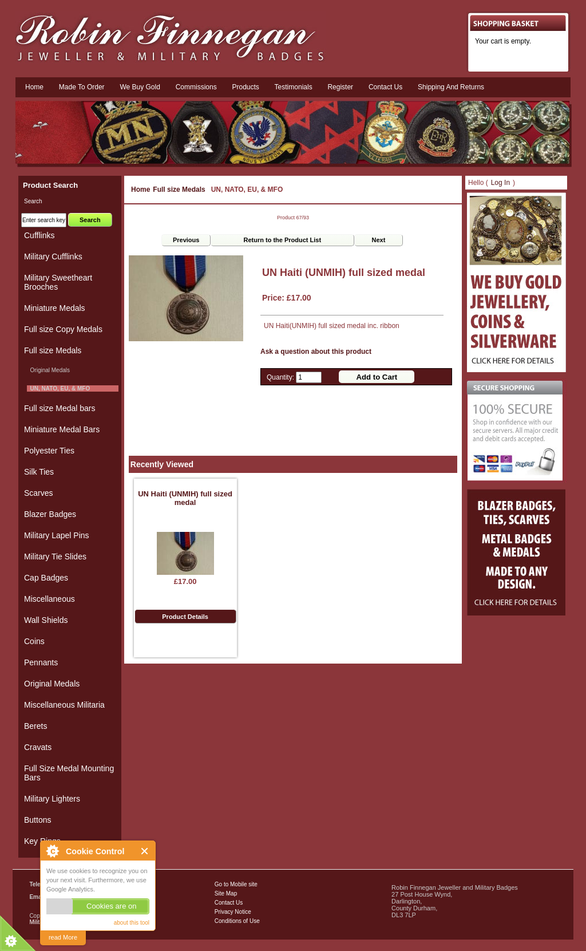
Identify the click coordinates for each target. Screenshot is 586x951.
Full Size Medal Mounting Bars (69, 773)
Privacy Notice (233, 912)
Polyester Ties (49, 450)
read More (63, 937)
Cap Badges (46, 577)
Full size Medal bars (60, 408)
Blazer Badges (50, 514)
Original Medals (48, 370)
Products (245, 87)
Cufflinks (39, 235)
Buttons (37, 819)
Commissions (196, 87)
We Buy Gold (140, 87)
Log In (500, 183)
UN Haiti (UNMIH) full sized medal (185, 498)
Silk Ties (39, 471)
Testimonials (293, 87)
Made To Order (82, 87)
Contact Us (229, 902)
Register (340, 87)
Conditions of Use (237, 921)
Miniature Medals (54, 308)
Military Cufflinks (53, 256)
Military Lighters (52, 798)
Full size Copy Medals (63, 329)
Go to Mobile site (236, 884)
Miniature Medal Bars (62, 429)
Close (145, 851)
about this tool (131, 923)
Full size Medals (179, 190)
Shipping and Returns (451, 87)
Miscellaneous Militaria (64, 704)
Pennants (41, 662)
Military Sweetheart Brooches (58, 282)
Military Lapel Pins (56, 535)
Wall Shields (46, 620)
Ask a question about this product (315, 352)
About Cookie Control (52, 851)
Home (34, 87)
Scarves (38, 493)
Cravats (38, 747)
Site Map (226, 893)
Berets (35, 726)
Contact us (385, 87)
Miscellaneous (49, 598)
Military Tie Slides (55, 556)
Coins (34, 641)
